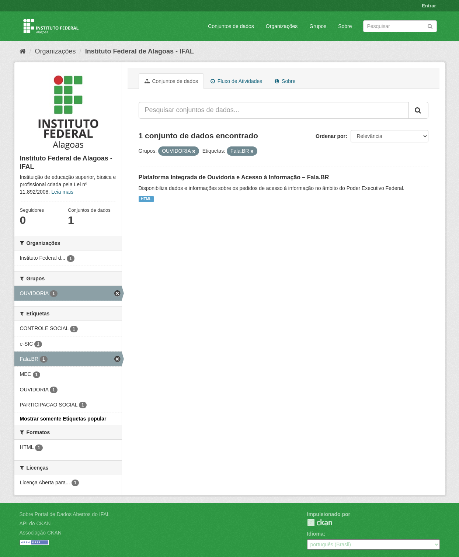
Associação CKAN (41, 533)
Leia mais (62, 192)
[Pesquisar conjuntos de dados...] (274, 110)
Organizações (282, 26)
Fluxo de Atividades (236, 81)
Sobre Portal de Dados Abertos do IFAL (65, 514)
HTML (146, 199)
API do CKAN (35, 523)
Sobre (345, 26)
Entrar (429, 5)
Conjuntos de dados (231, 26)
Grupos (317, 26)
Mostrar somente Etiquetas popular (63, 419)
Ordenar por (330, 136)
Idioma (315, 534)
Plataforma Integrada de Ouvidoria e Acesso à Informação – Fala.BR (234, 177)
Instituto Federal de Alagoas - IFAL (139, 51)
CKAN (319, 522)
